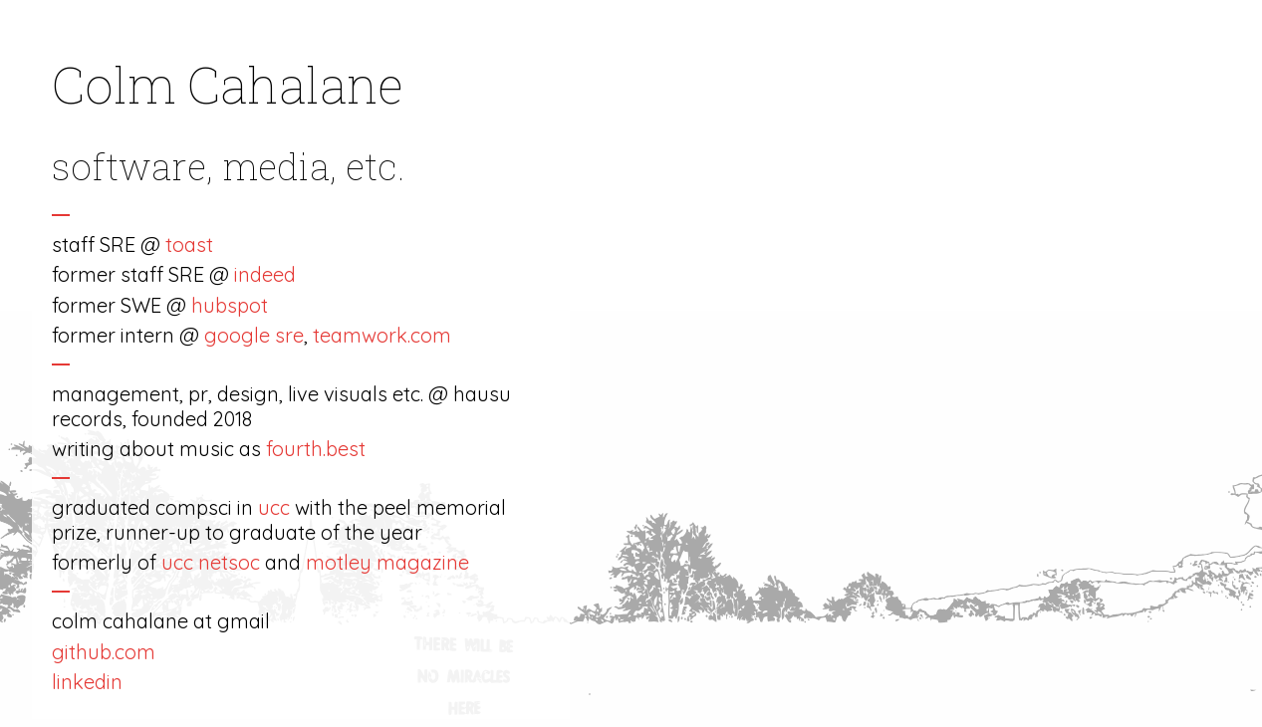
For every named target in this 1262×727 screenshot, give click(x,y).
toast (189, 244)
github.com (103, 651)
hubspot (229, 305)
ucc (274, 507)
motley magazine (387, 562)
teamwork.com (382, 335)
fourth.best (316, 448)
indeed (265, 274)
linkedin (87, 681)
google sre (254, 335)
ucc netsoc (210, 562)
